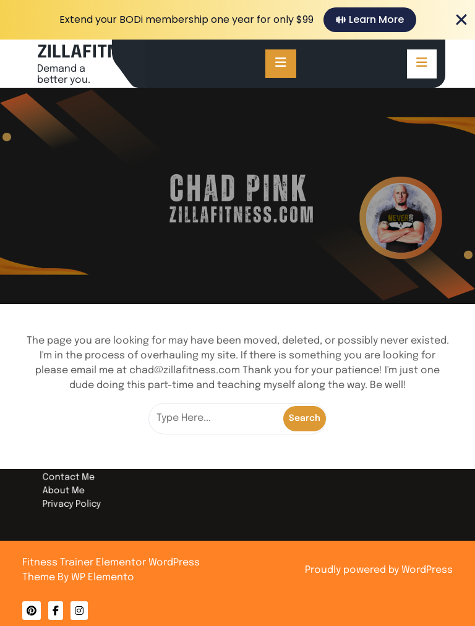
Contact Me (97, 474)
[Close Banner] (461, 19)
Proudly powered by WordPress (379, 570)
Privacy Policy (99, 496)
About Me (92, 485)
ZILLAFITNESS (94, 53)
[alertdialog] (237, 20)
